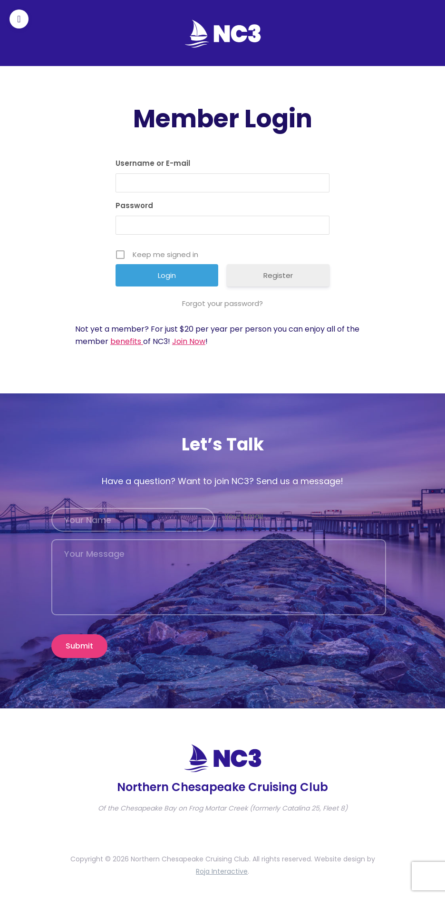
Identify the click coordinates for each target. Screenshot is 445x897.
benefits (126, 341)
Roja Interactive (222, 871)
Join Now (188, 341)
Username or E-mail (153, 163)
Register (278, 275)
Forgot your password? (222, 303)
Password (134, 205)
